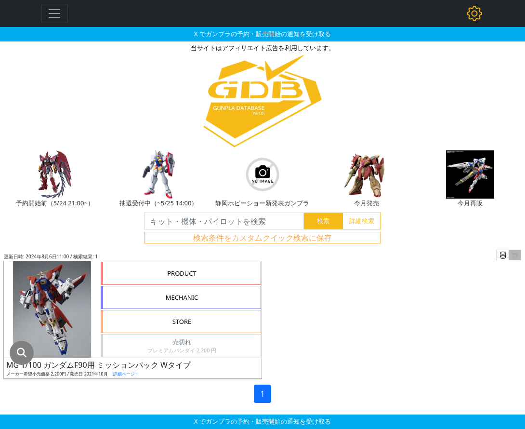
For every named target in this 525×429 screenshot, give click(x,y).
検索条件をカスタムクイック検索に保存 (262, 237)
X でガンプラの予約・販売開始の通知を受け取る (262, 33)
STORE (182, 321)
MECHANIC (182, 297)
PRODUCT (182, 273)
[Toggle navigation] (54, 13)
